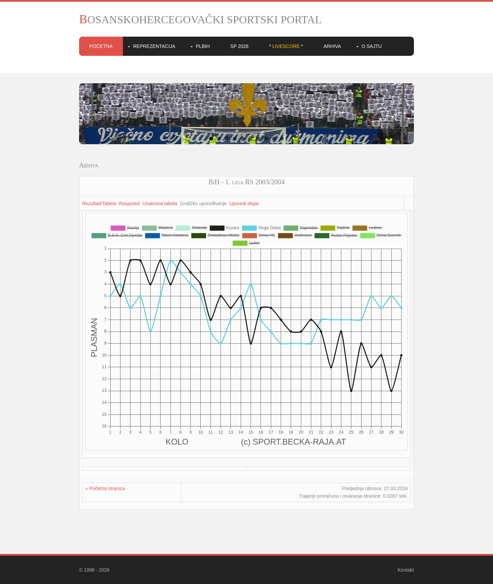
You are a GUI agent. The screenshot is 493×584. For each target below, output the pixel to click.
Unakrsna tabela (159, 203)
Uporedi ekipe (244, 203)
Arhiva (332, 46)
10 (282, 138)
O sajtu (372, 46)
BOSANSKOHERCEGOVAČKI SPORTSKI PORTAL (200, 19)
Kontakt (406, 570)
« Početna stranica (105, 488)
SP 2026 (239, 46)
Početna (101, 46)
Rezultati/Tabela (99, 203)
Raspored (129, 203)
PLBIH (203, 46)
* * (286, 46)
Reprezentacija (154, 46)
